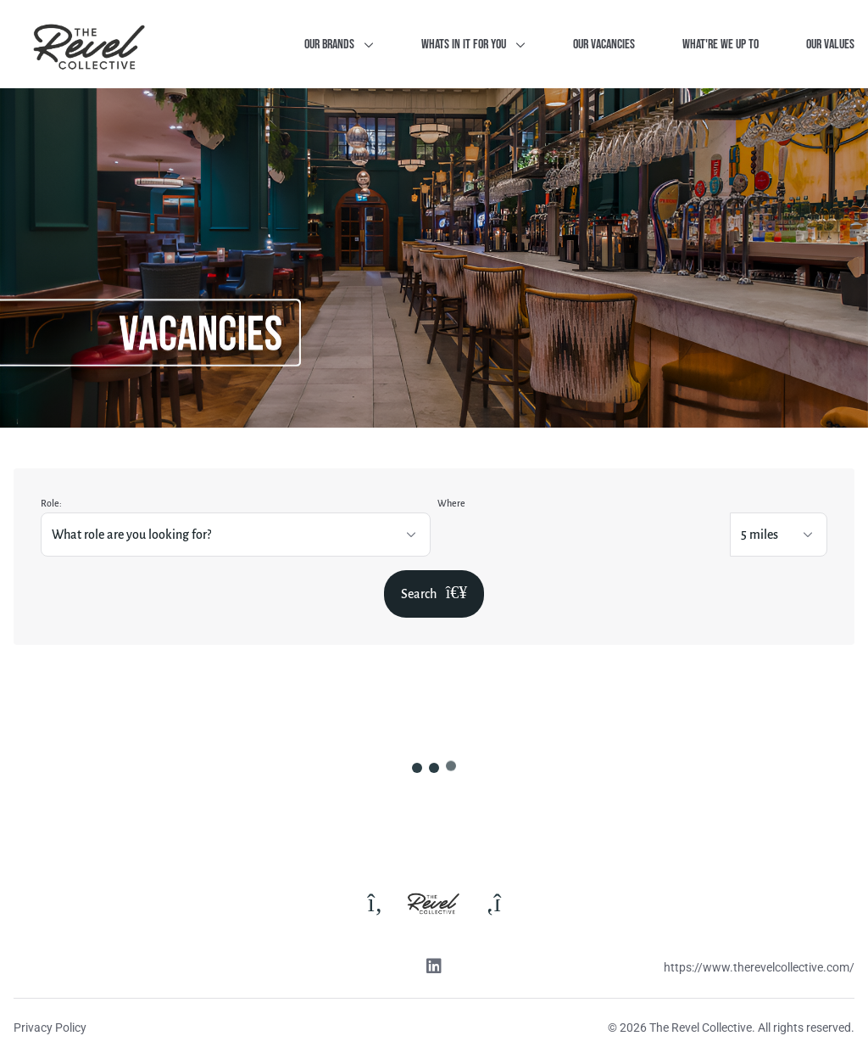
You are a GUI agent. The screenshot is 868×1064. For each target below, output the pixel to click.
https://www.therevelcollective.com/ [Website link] (759, 967)
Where (451, 503)
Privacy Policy (50, 1027)
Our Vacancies (604, 44)
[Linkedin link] (434, 968)
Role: (51, 503)
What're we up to (720, 44)
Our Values (830, 44)
